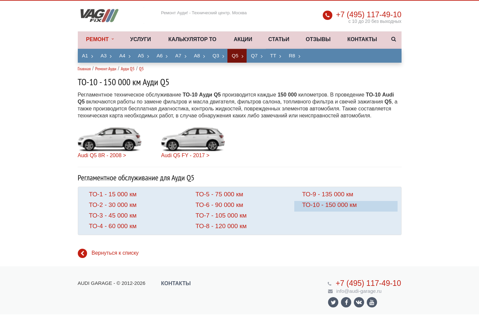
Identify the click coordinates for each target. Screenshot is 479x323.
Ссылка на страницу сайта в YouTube (371, 302)
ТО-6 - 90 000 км (219, 204)
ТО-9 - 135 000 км (328, 194)
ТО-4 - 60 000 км (113, 226)
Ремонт (100, 39)
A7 (178, 55)
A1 (85, 55)
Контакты (362, 39)
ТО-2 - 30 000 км (113, 204)
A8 (197, 55)
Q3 (216, 55)
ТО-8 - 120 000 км (221, 226)
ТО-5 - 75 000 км (219, 194)
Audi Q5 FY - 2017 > (185, 155)
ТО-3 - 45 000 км (113, 215)
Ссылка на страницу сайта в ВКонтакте (359, 302)
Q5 (235, 55)
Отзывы (318, 39)
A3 (104, 55)
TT (273, 55)
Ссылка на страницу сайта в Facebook (346, 302)
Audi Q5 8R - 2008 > (102, 155)
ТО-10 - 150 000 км (329, 204)
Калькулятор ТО (192, 39)
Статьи (278, 39)
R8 (292, 55)
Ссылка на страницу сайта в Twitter (333, 302)
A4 (122, 55)
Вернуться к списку (108, 253)
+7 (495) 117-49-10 (369, 14)
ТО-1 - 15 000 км (113, 194)
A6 (160, 55)
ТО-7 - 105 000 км (221, 215)
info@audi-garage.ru (359, 291)
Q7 (254, 55)
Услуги (140, 39)
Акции (243, 39)
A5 (141, 55)
